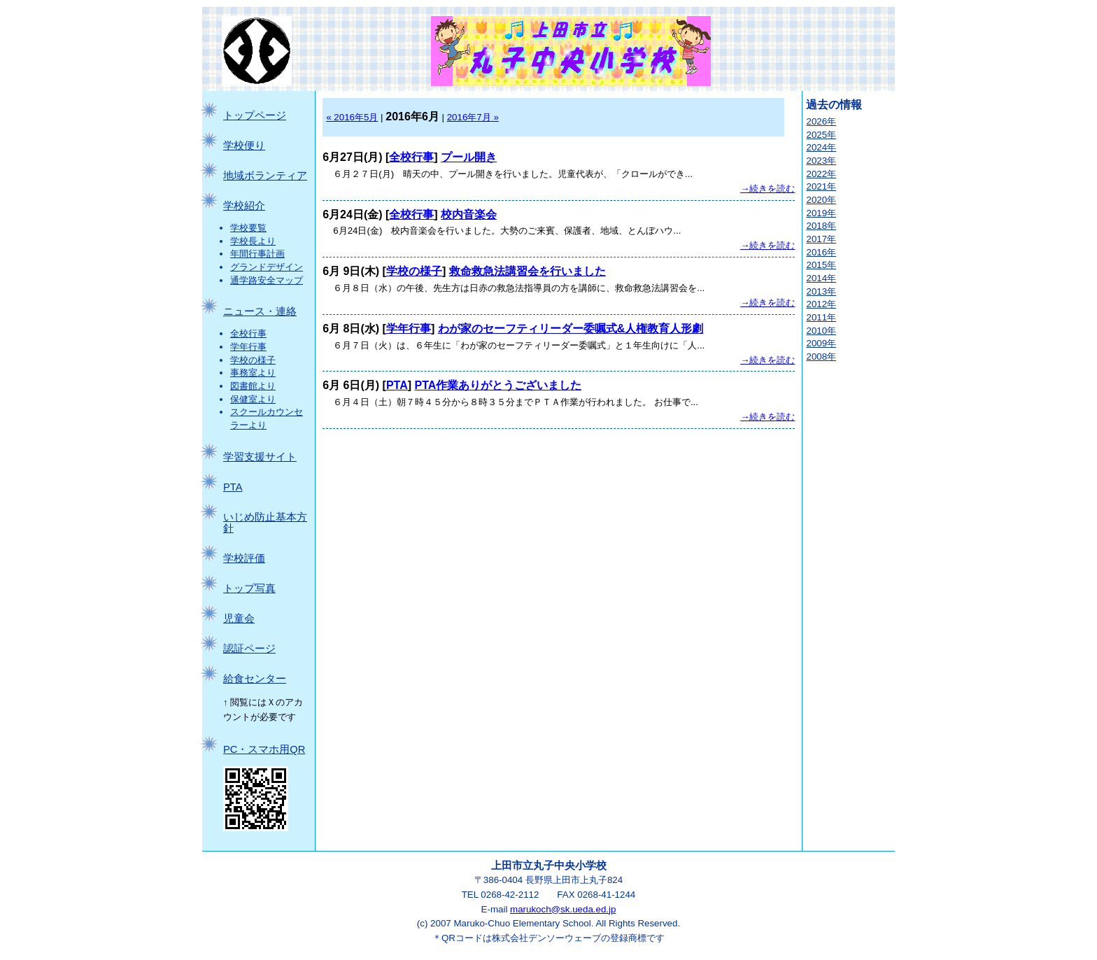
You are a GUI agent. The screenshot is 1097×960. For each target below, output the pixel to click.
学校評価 (244, 558)
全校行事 (248, 333)
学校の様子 (253, 360)
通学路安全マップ (266, 280)
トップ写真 (249, 588)
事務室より (253, 372)
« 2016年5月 (352, 117)
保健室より (253, 399)
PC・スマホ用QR (264, 749)
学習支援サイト (260, 457)
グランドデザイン (266, 267)
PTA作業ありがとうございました (497, 385)
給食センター (254, 678)
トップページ (254, 115)
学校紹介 (244, 205)
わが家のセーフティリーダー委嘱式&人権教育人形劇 (571, 328)
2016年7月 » (473, 117)
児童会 (239, 618)
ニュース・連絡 (260, 311)
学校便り (244, 145)
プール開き (469, 157)
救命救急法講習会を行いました (527, 271)
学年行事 (248, 346)
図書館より (253, 386)
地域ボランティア (265, 175)
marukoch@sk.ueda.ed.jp (563, 909)
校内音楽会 (469, 214)
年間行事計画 (257, 253)
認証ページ (249, 648)
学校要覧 (248, 228)
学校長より (253, 241)
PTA (232, 487)
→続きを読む (767, 188)
